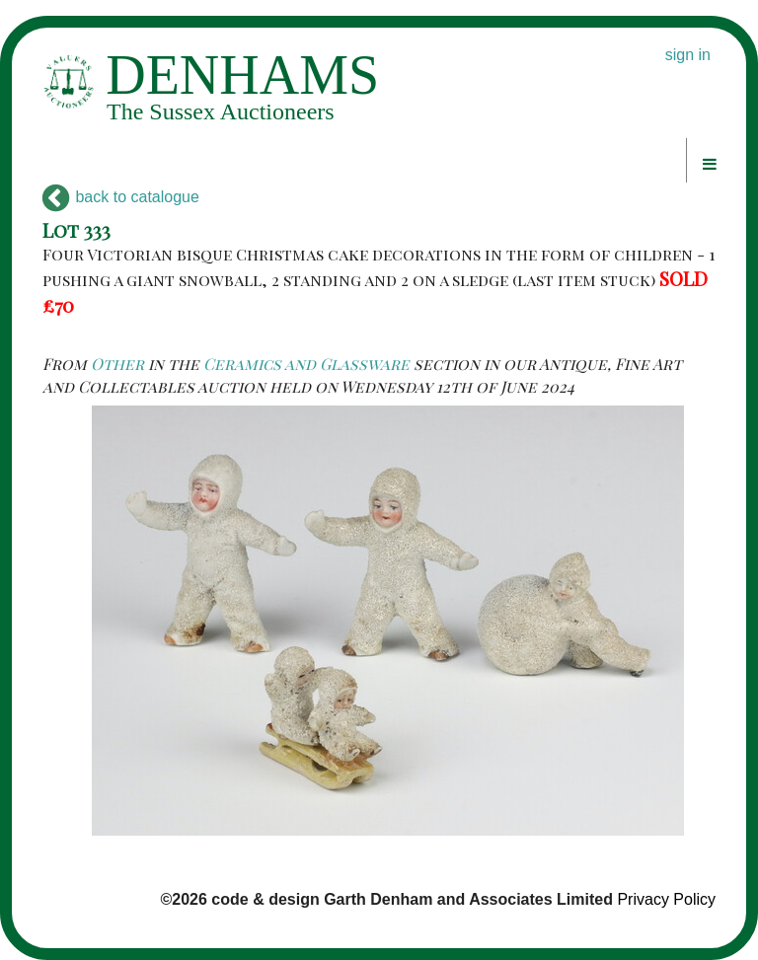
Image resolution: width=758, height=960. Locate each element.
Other (117, 363)
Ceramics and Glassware (306, 363)
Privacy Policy (666, 899)
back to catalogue (120, 196)
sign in (688, 54)
